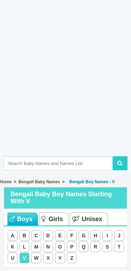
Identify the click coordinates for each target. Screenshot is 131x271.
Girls (52, 219)
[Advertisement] (65, 88)
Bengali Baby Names (39, 181)
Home (6, 181)
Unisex (87, 219)
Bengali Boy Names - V (91, 181)
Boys (20, 219)
